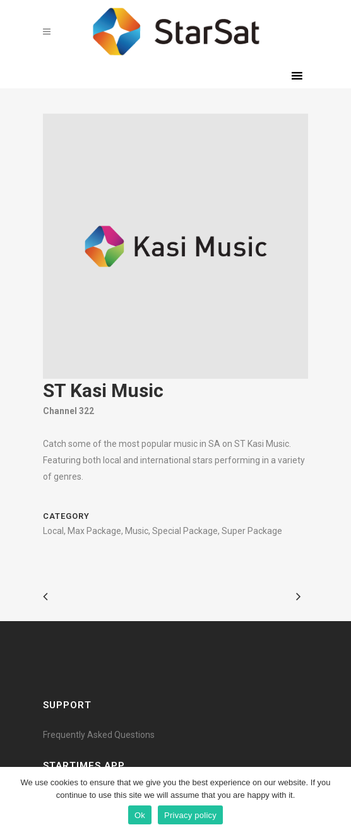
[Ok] (335, 802)
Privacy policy (190, 815)
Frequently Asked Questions (99, 735)
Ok (139, 815)
